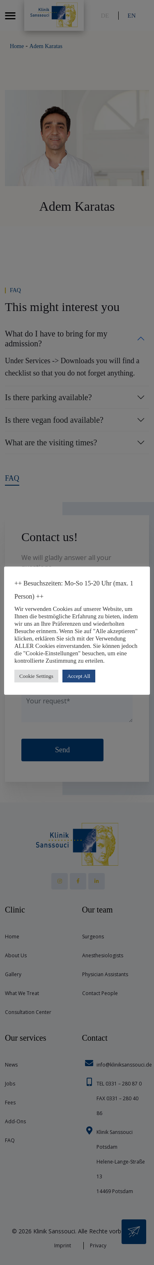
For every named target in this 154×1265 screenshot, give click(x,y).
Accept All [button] (78, 676)
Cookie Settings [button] (36, 676)
